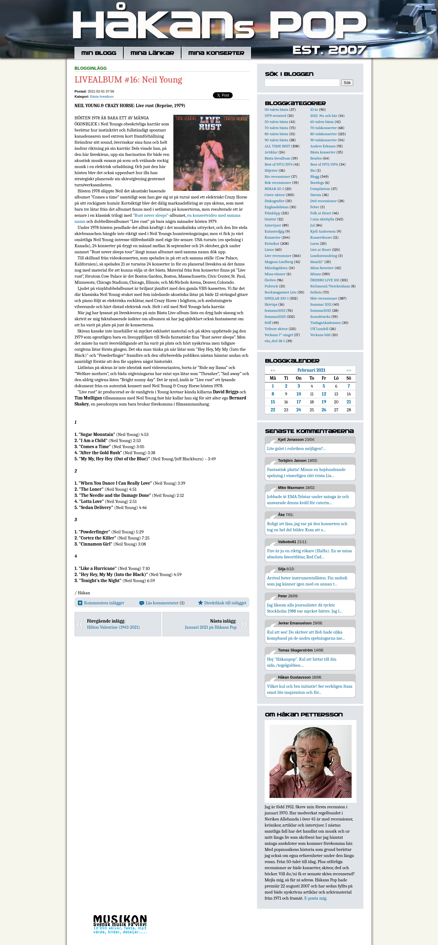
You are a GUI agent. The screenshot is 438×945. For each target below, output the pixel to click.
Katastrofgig (274, 231)
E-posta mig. (315, 898)
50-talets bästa (276, 121)
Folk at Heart (320, 213)
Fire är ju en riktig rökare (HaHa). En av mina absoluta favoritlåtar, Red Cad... (309, 554)
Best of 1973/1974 (278, 164)
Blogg (314, 176)
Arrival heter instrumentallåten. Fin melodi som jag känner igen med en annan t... (307, 581)
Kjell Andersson (323, 231)
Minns (315, 274)
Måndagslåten (276, 267)
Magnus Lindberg (279, 261)
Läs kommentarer (159, 603)
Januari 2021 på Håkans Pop (211, 627)
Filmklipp (272, 213)
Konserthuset (321, 237)
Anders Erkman (322, 146)
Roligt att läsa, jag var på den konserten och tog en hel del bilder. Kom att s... (307, 526)
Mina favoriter (322, 267)
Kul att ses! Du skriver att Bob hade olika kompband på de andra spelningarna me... (306, 635)
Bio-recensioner (277, 176)
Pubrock (271, 286)
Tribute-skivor (276, 328)
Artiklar (271, 152)
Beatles (316, 158)
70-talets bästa (276, 127)
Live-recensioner (278, 255)
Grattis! (270, 219)
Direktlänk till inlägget (222, 603)
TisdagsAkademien (325, 322)
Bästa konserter (322, 152)
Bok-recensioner (278, 182)
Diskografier (274, 200)
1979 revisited (276, 115)
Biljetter (271, 170)
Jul (312, 225)
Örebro (270, 280)
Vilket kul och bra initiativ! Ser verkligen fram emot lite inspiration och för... (310, 689)
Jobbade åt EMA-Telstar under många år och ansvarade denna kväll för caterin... (308, 499)
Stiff (268, 322)
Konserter (272, 237)
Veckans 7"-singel (279, 334)
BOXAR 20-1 (274, 188)
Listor (269, 249)
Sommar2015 (320, 310)
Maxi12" (317, 261)
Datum (315, 194)
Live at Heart (320, 249)
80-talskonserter (323, 134)
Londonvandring (323, 255)
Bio (312, 170)
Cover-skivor (275, 194)
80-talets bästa (276, 134)
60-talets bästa (322, 121)
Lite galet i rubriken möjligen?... (296, 448)
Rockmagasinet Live (281, 292)
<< (273, 370)
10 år (314, 109)
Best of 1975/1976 (324, 164)
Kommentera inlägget (101, 603)
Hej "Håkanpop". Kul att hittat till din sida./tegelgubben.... (301, 662)
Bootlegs (317, 182)
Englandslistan (277, 207)
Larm (314, 243)
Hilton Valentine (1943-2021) (113, 627)
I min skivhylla (322, 219)
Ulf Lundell (319, 328)
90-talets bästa (276, 140)
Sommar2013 (275, 310)
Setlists (316, 292)
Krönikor (272, 243)
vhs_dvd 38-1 (275, 341)
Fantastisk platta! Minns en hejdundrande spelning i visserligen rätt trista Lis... (306, 472)
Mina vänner (275, 274)
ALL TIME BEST (277, 146)
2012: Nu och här (323, 115)
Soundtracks (320, 316)
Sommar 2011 (321, 304)
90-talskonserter (323, 140)
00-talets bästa (276, 109)
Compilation (320, 188)
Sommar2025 (275, 316)
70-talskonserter (323, 127)
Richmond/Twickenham (330, 286)
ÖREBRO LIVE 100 (324, 280)
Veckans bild (320, 334)
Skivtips (271, 304)
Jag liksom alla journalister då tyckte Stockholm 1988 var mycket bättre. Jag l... (304, 608)
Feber (314, 207)
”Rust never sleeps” (151, 215)
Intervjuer (273, 225)
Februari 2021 (311, 370)
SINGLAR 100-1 (277, 298)
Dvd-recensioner (323, 200)
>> (349, 370)
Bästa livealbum (102, 96)
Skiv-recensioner (323, 298)
